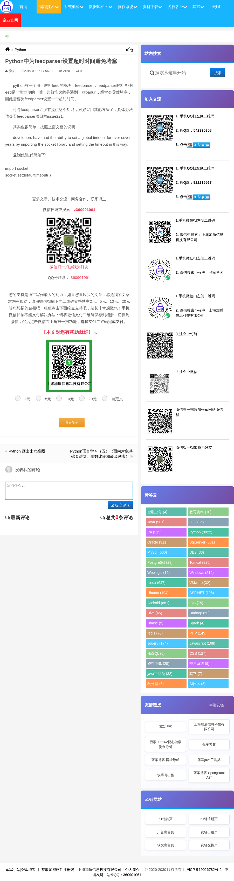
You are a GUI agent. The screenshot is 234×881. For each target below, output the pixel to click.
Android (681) (158, 603)
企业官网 (10, 20)
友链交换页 (209, 845)
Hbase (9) (155, 623)
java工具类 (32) (159, 674)
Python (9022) (200, 532)
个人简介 (132, 870)
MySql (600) (157, 552)
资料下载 (152, 6)
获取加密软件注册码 (58, 870)
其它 (198, 6)
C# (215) (154, 532)
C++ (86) (196, 522)
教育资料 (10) (200, 512)
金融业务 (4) (157, 512)
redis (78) (155, 633)
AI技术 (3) (197, 684)
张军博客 (165, 727)
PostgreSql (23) (160, 562)
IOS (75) (196, 603)
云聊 (216, 6)
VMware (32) (199, 583)
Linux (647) (156, 583)
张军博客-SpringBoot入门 (209, 775)
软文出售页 (165, 845)
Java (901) (155, 522)
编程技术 (49, 6)
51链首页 (165, 819)
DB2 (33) (196, 552)
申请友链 (216, 705)
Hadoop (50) (199, 613)
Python (20, 50)
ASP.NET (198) (201, 593)
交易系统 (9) (199, 663)
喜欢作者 (71, 423)
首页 (23, 6)
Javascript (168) (202, 643)
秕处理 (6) (155, 684)
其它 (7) (195, 674)
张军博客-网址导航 (166, 760)
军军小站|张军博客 (21, 870)
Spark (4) (196, 623)
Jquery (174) (157, 643)
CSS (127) (197, 653)
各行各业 (177, 6)
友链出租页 (209, 832)
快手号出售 (165, 775)
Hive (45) (154, 613)
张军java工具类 (209, 760)
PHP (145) (197, 633)
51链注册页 (209, 819)
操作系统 (127, 6)
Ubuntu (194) (158, 593)
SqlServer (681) (202, 542)
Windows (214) (201, 572)
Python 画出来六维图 (27, 451)
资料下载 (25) (158, 663)
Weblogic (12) (158, 572)
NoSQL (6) (155, 653)
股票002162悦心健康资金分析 (165, 744)
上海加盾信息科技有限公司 (209, 726)
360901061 (132, 875)
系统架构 (74, 6)
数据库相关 (100, 6)
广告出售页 (165, 832)
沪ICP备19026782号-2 (203, 870)
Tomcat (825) (200, 562)
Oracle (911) (157, 542)
